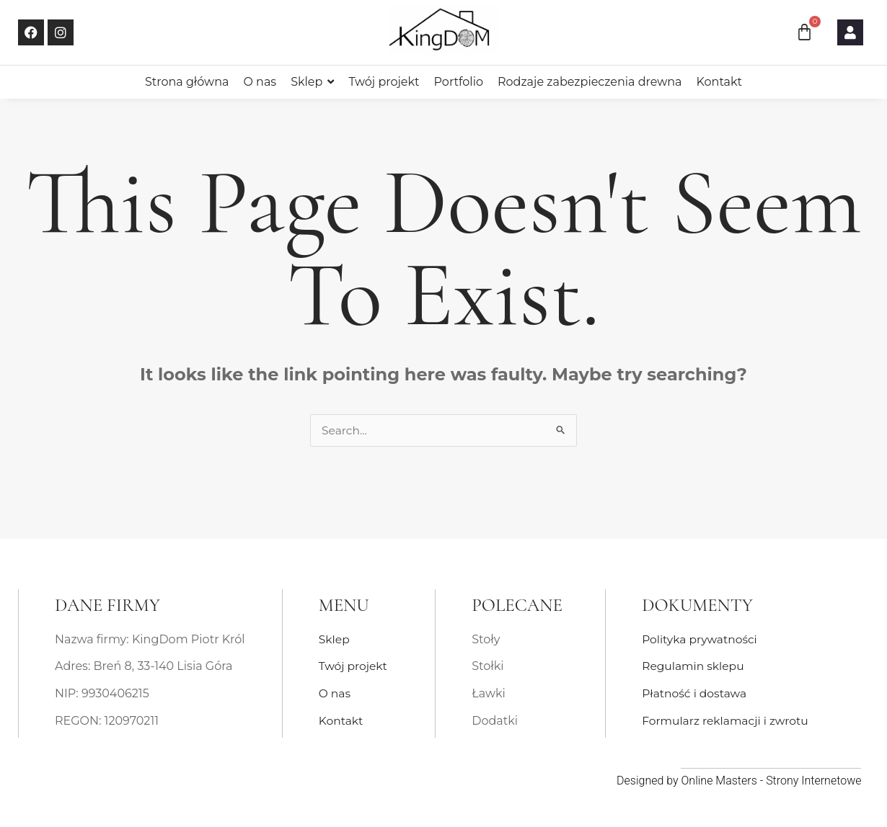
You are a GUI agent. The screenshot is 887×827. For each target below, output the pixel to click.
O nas (335, 693)
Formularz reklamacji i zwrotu (727, 721)
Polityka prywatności (701, 639)
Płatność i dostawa (696, 693)
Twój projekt (354, 666)
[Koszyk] (804, 32)
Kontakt (342, 721)
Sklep (334, 639)
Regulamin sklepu (694, 666)
